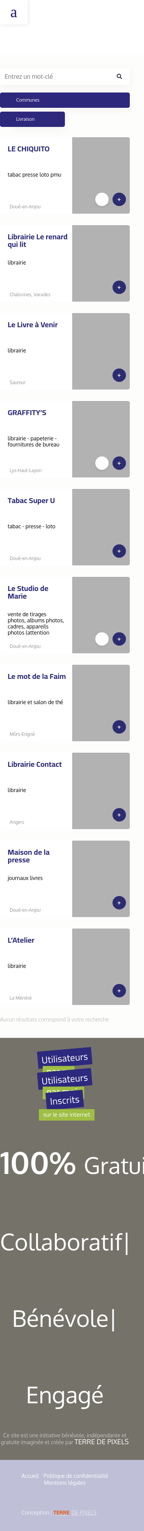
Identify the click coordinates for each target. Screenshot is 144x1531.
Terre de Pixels (101, 1441)
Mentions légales (65, 1482)
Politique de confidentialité (76, 1476)
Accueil (30, 1476)
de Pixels (74, 1512)
